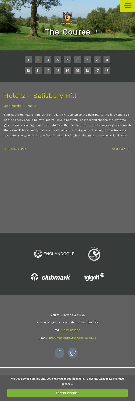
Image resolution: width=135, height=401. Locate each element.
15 (77, 70)
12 (48, 70)
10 (28, 70)
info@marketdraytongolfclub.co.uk (72, 337)
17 (97, 70)
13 (57, 70)
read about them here (70, 378)
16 (87, 70)
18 (107, 70)
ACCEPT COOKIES (67, 393)
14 (67, 70)
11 (38, 70)
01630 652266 (70, 330)
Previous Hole (17, 148)
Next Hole (118, 148)
